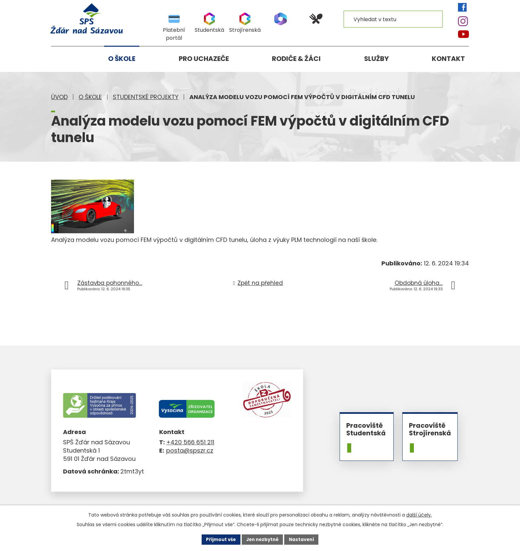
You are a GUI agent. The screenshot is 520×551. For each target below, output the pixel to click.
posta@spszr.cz (189, 450)
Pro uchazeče (204, 58)
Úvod (59, 97)
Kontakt (448, 58)
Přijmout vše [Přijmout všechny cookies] (218, 539)
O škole (90, 97)
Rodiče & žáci (296, 58)
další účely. (419, 514)
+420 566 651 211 (190, 442)
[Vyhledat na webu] (393, 19)
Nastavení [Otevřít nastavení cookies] (304, 539)
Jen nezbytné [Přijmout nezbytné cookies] (262, 539)
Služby (376, 58)
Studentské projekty (145, 97)
